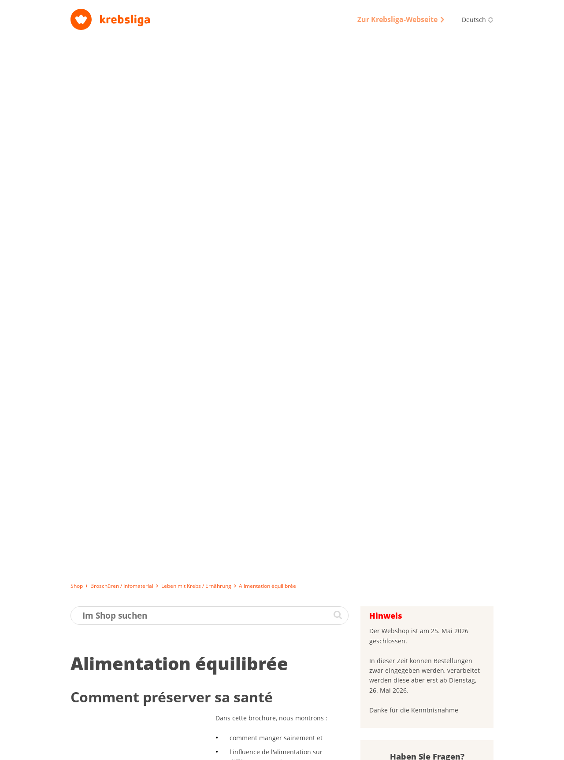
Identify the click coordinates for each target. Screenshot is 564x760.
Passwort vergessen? (402, 547)
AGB (319, 749)
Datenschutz (285, 749)
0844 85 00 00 (445, 702)
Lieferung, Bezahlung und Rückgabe (118, 749)
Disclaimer (410, 749)
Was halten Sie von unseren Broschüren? (414, 597)
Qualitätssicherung (361, 749)
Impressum (243, 749)
